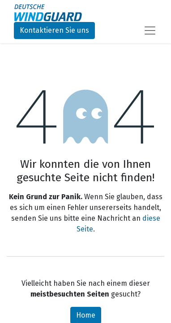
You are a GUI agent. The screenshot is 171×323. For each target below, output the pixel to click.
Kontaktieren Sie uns (54, 30)
